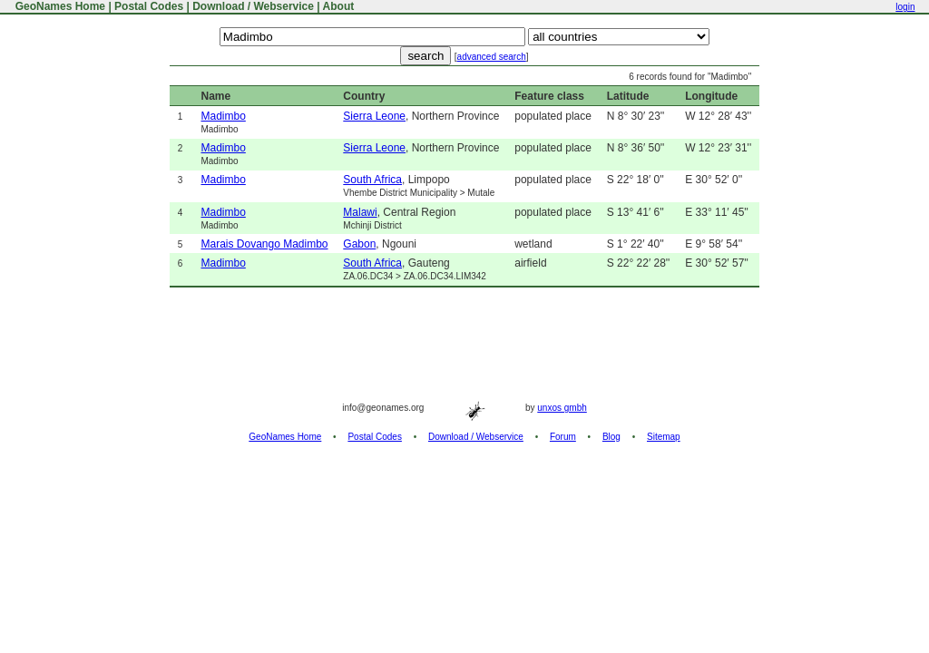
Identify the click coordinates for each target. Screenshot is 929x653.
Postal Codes (148, 6)
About (339, 6)
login (904, 7)
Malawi (359, 212)
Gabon (359, 244)
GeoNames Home (58, 6)
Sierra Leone (374, 116)
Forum (563, 437)
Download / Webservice (253, 6)
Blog (611, 437)
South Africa (372, 179)
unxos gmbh (561, 408)
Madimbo (222, 116)
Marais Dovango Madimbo (264, 244)
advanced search (491, 57)
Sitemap (663, 437)
